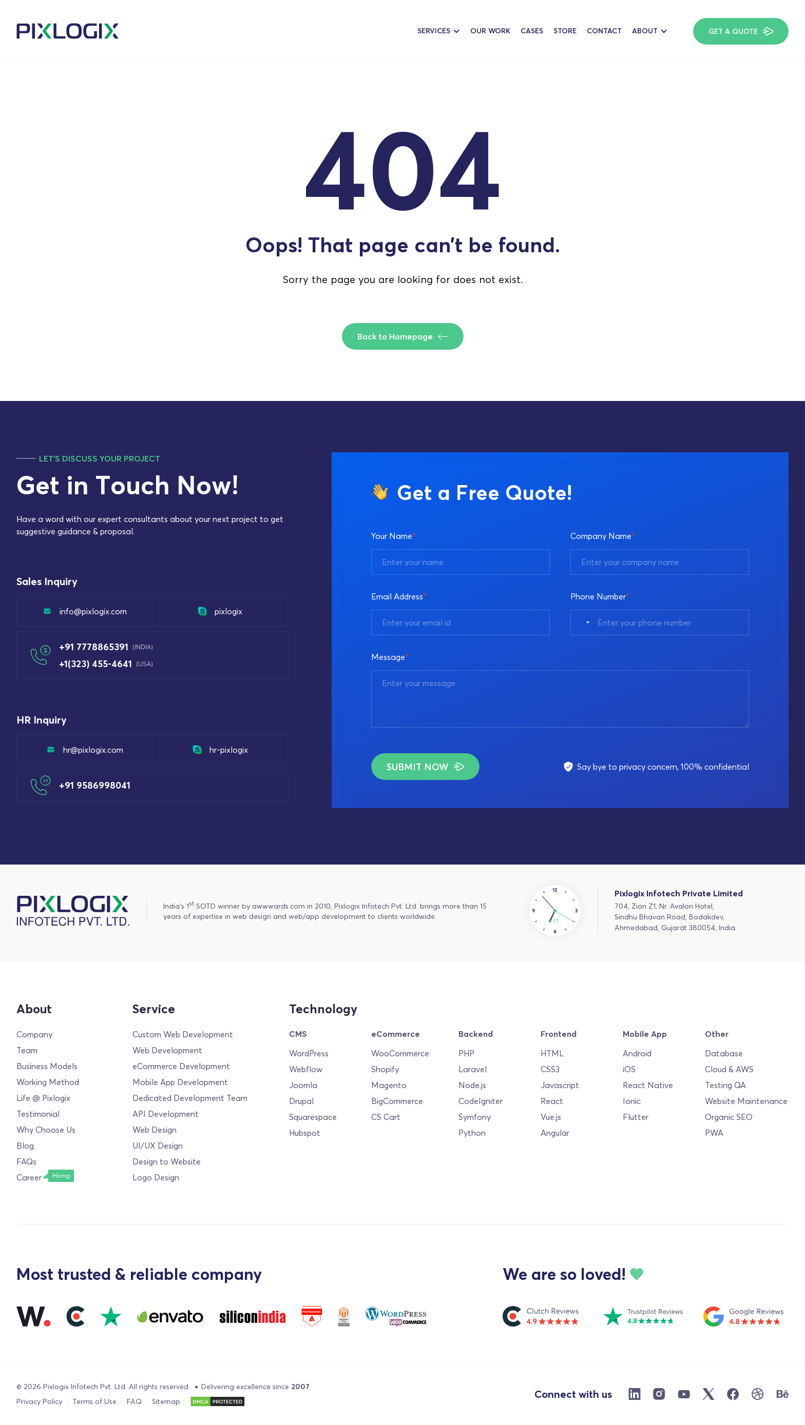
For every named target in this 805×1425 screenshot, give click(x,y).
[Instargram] (659, 1394)
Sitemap (166, 1401)
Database (724, 1053)
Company (34, 1034)
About (645, 30)
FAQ (134, 1401)
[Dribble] (758, 1394)
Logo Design (155, 1177)
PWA (714, 1133)
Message (390, 657)
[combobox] (583, 622)
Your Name (393, 536)
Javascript (560, 1085)
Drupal (301, 1101)
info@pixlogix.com (85, 611)
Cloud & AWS (729, 1069)
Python (472, 1133)
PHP (466, 1053)
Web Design (154, 1130)
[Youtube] (684, 1394)
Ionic (632, 1101)
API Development (165, 1114)
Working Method (47, 1082)
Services (433, 30)
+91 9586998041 (94, 785)
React (552, 1101)
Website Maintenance (746, 1101)
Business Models (47, 1066)
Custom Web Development (182, 1034)
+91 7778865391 (106, 647)
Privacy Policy (39, 1401)
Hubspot (304, 1133)
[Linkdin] (634, 1394)
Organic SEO (729, 1117)
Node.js (472, 1085)
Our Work (490, 30)
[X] (708, 1394)
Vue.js (551, 1117)
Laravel (472, 1069)
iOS (629, 1069)
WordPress (309, 1053)
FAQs (26, 1161)
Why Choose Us (45, 1130)
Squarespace (313, 1117)
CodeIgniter (480, 1101)
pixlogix (220, 611)
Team (26, 1050)
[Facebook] (733, 1394)
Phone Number (599, 596)
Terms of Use (94, 1401)
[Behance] (782, 1394)
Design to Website (166, 1161)
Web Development (167, 1050)
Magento (389, 1085)
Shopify (385, 1069)
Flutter (635, 1117)
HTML (552, 1053)
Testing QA (725, 1085)
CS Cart (385, 1117)
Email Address (399, 596)
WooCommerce (400, 1053)
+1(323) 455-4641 (106, 664)
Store (565, 30)
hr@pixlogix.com (84, 750)
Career (29, 1177)
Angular (555, 1133)
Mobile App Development (180, 1082)
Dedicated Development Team (189, 1098)
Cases (532, 30)
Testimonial (38, 1114)
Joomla (303, 1085)
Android (637, 1053)
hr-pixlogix (220, 750)
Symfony (474, 1117)
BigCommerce (397, 1101)
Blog (25, 1145)
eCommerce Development (181, 1066)
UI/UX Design (157, 1145)
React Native (648, 1085)
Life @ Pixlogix (43, 1098)
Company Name (602, 536)
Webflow (305, 1069)
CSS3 (550, 1069)
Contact (604, 30)
